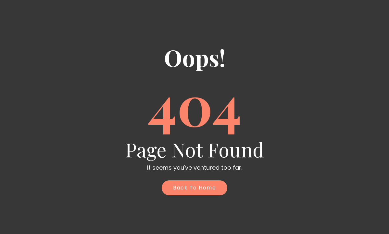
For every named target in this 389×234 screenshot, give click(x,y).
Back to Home (194, 187)
